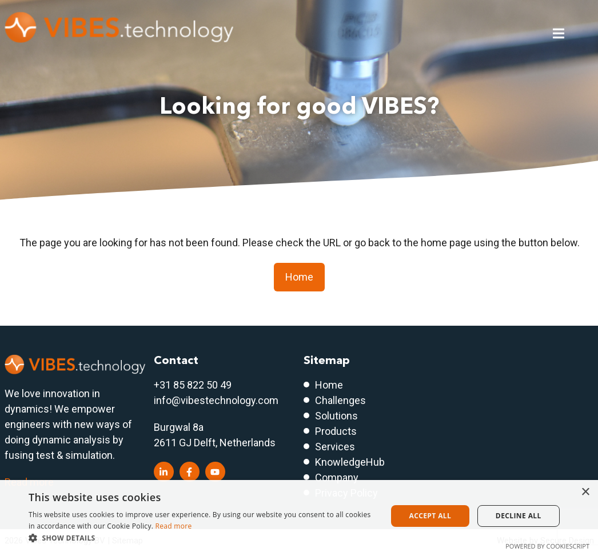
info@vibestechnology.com (216, 400)
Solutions (336, 416)
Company (336, 477)
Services (335, 447)
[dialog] (299, 516)
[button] (202, 537)
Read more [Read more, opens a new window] (174, 526)
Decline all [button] (518, 516)
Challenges (340, 400)
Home (299, 277)
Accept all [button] (430, 516)
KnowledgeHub (350, 462)
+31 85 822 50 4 (190, 385)
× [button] (585, 492)
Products (336, 431)
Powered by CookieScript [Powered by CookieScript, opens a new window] (547, 546)
